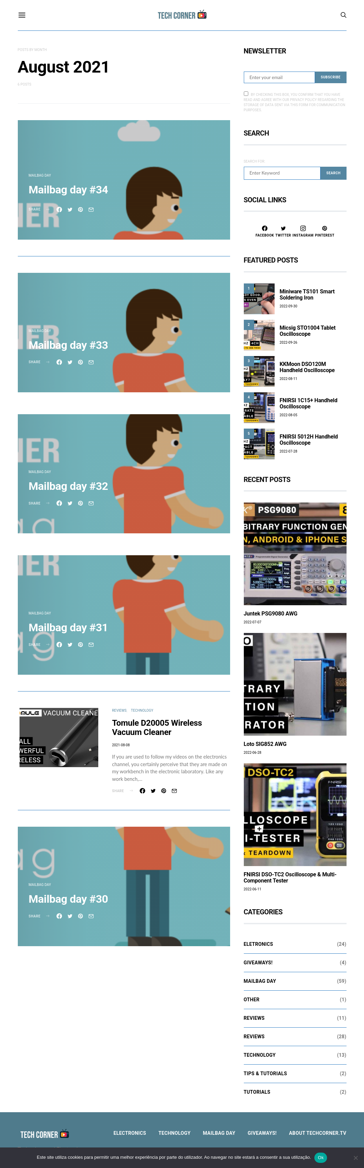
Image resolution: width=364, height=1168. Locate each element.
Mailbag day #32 (68, 486)
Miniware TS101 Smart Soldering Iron (307, 294)
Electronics (130, 1133)
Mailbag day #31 (68, 627)
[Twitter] (283, 231)
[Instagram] (303, 231)
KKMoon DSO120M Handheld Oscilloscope (307, 367)
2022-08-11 (289, 379)
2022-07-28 (289, 451)
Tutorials (257, 1092)
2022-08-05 (289, 415)
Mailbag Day (40, 175)
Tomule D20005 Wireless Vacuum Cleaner (157, 727)
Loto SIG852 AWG (265, 744)
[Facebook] (264, 231)
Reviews (119, 710)
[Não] (355, 1157)
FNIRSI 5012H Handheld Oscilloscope (309, 439)
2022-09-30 (289, 306)
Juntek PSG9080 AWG (271, 613)
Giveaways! (258, 962)
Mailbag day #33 (68, 345)
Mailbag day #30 (68, 898)
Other (252, 999)
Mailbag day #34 (68, 189)
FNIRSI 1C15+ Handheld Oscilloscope (309, 403)
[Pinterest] (325, 231)
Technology (142, 710)
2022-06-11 (253, 889)
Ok (321, 1157)
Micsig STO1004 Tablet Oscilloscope (308, 331)
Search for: (254, 161)
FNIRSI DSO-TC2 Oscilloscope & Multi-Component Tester (290, 877)
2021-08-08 (121, 745)
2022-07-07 (253, 622)
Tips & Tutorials (265, 1073)
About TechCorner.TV (317, 1133)
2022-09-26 (289, 342)
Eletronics (258, 944)
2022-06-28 (253, 752)
